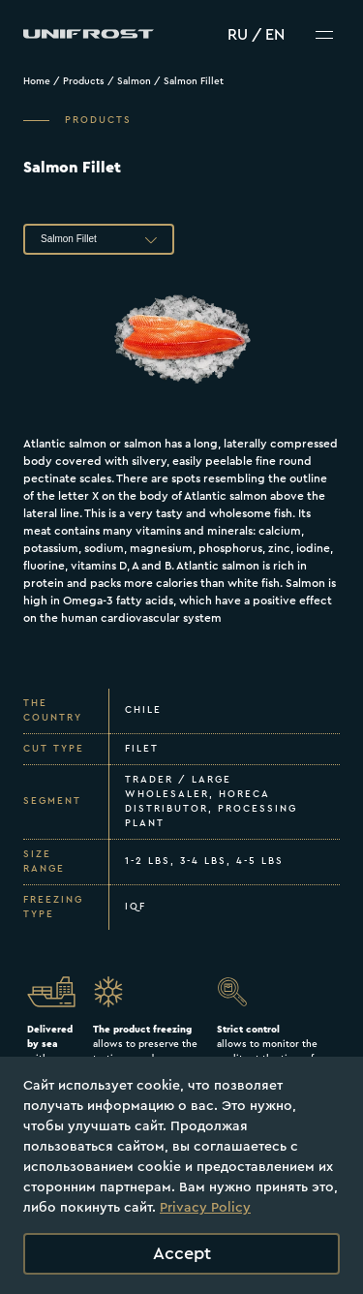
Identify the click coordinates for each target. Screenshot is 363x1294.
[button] (98, 239)
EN (275, 35)
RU (237, 35)
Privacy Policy (205, 1208)
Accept (182, 1253)
